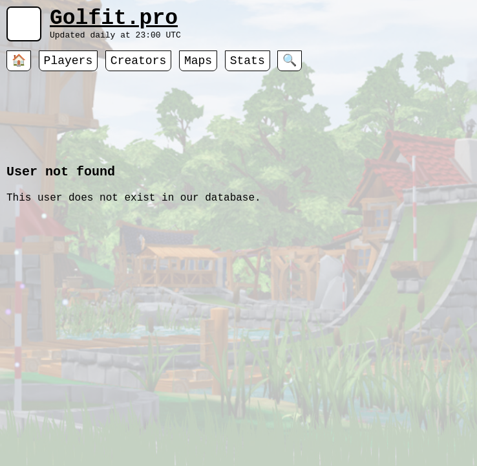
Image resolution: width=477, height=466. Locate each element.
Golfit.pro (114, 21)
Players (68, 68)
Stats (247, 68)
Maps (198, 68)
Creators (138, 68)
